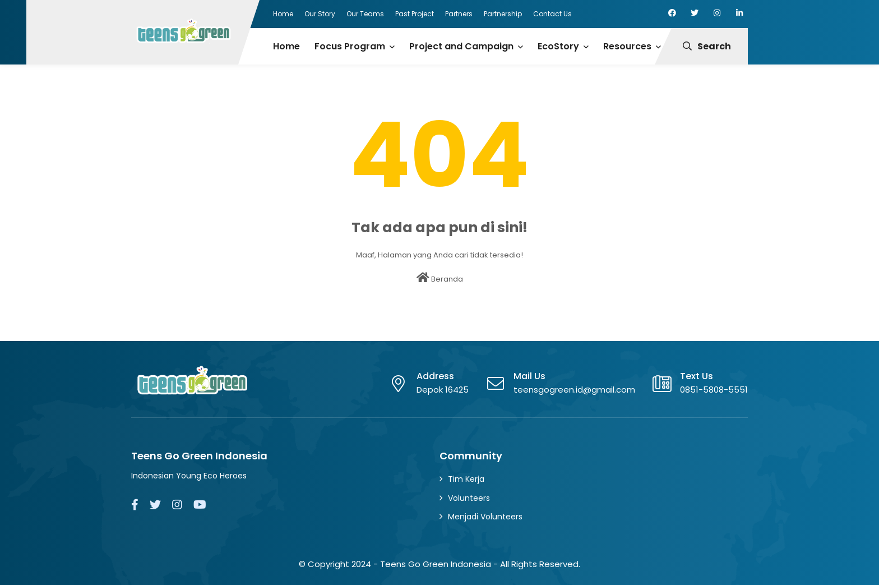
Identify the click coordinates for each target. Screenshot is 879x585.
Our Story (319, 14)
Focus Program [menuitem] (349, 46)
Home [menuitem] (286, 46)
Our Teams (365, 14)
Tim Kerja (466, 479)
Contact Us (552, 14)
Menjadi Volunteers (485, 516)
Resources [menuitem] (627, 46)
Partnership (503, 14)
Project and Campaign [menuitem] (461, 46)
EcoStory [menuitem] (558, 46)
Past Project (414, 14)
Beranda (440, 278)
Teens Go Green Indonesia (435, 564)
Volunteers (469, 498)
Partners (459, 14)
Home (283, 14)
